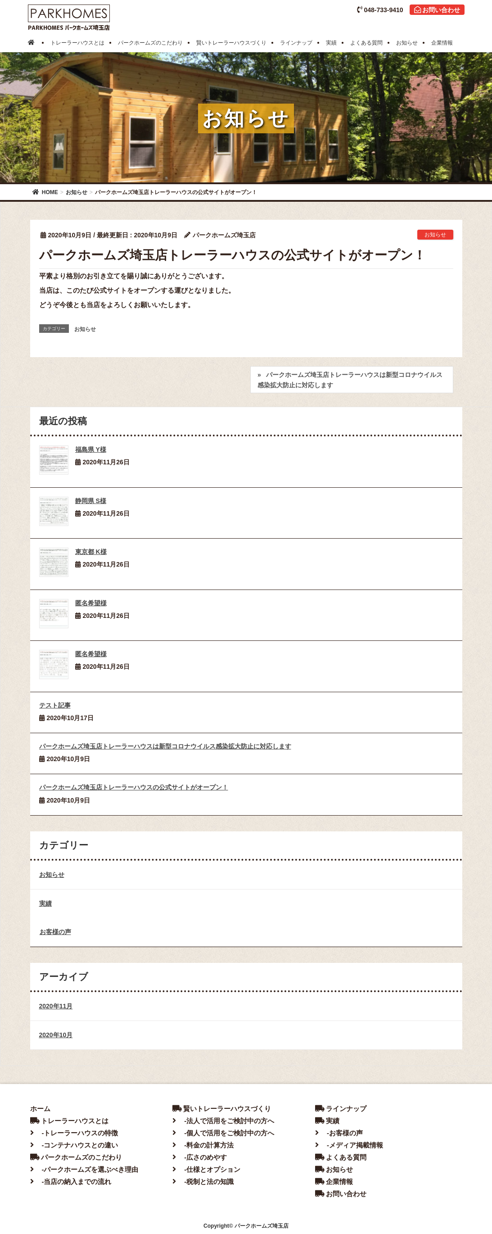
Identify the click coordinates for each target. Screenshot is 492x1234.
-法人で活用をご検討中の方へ (223, 1121)
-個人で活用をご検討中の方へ (223, 1133)
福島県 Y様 (90, 449)
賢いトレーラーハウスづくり (221, 1108)
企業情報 (334, 1181)
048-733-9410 (380, 10)
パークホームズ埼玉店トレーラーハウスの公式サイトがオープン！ (133, 787)
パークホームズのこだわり (76, 1157)
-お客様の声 (339, 1133)
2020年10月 (56, 1035)
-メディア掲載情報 (349, 1145)
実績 (45, 903)
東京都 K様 (91, 551)
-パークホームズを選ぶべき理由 (84, 1169)
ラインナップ (340, 1108)
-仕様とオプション (206, 1169)
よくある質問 (340, 1157)
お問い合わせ (437, 10)
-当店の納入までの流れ (71, 1181)
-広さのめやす (199, 1157)
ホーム (40, 1108)
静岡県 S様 (90, 500)
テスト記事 (55, 705)
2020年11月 (56, 1006)
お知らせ (435, 234)
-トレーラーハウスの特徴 (74, 1133)
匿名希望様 (91, 603)
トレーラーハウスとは (69, 1121)
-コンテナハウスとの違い (74, 1145)
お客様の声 (55, 931)
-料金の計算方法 (203, 1145)
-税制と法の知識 (203, 1181)
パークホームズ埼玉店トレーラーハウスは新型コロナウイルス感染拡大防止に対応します (349, 380)
